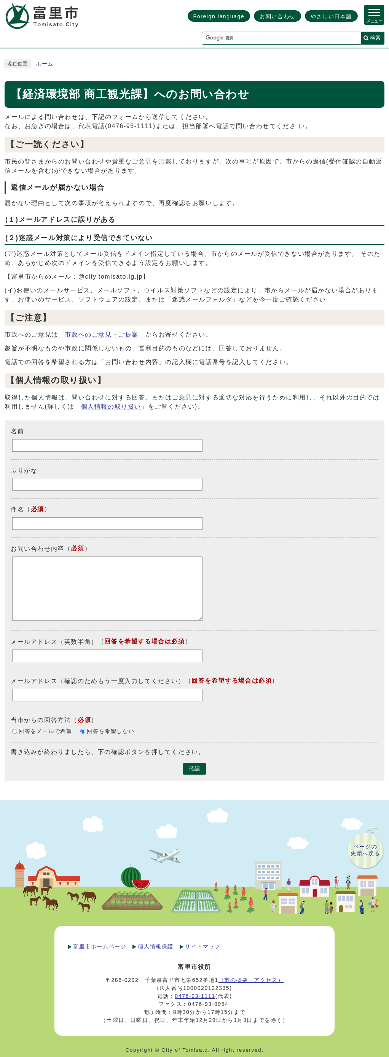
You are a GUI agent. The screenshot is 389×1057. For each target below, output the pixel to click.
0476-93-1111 (195, 996)
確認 (194, 768)
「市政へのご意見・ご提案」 (101, 334)
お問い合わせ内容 (37, 548)
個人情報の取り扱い (111, 406)
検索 (375, 38)
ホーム (45, 64)
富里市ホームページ (99, 946)
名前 (17, 431)
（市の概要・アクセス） (251, 980)
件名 (17, 509)
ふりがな (24, 470)
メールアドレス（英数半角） (54, 641)
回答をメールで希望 (45, 731)
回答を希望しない (110, 731)
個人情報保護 (156, 946)
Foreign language (219, 16)
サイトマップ (203, 946)
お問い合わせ (277, 16)
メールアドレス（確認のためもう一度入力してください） (98, 681)
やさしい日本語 (331, 16)
